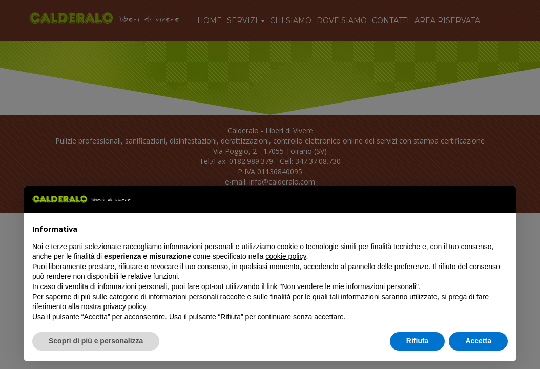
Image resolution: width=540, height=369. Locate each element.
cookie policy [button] (285, 256)
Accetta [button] (478, 341)
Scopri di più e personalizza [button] (96, 341)
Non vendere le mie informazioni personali (349, 286)
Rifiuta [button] (417, 341)
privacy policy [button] (124, 306)
